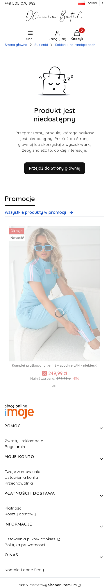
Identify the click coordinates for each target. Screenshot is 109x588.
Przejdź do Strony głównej (54, 168)
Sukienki (41, 44)
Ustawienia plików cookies (30, 539)
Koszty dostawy (20, 514)
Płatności (13, 508)
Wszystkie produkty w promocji (39, 212)
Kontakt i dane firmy (24, 569)
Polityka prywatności (25, 544)
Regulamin (15, 446)
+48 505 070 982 (20, 3)
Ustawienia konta (21, 477)
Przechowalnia (19, 483)
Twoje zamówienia (22, 471)
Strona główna (16, 44)
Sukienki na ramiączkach (75, 44)
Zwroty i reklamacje (24, 440)
